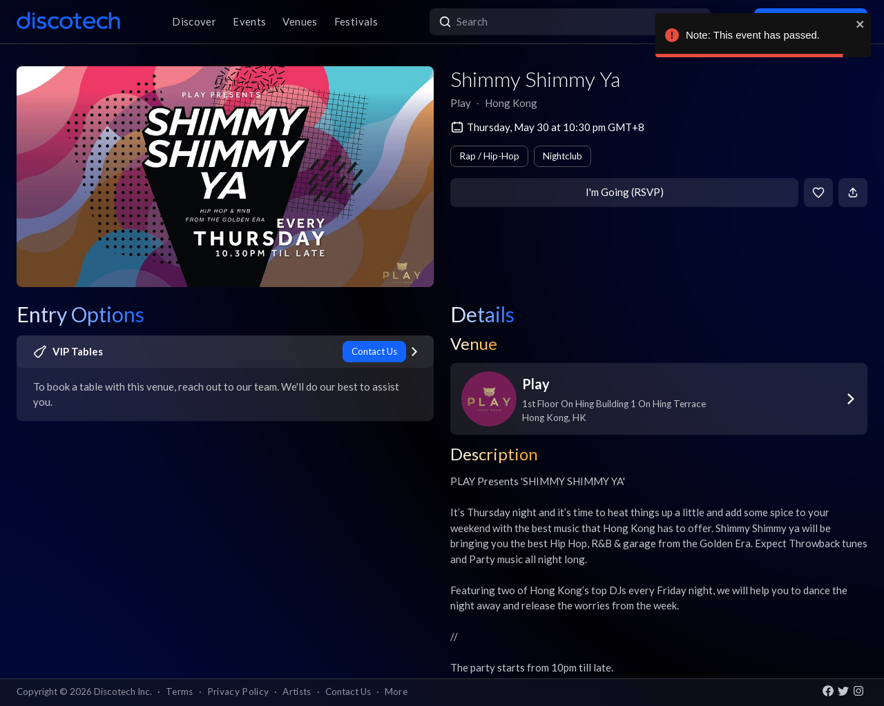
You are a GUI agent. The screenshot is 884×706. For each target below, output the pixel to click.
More (396, 691)
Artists (296, 691)
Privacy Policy (238, 691)
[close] (860, 24)
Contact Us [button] (348, 691)
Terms (179, 691)
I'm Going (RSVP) (625, 192)
